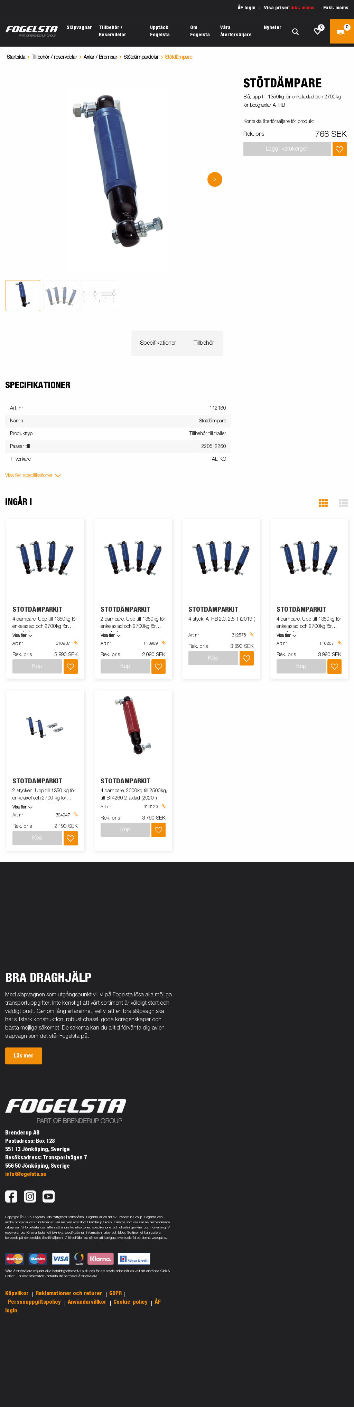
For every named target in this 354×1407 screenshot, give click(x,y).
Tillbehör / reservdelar (54, 57)
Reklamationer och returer (70, 1293)
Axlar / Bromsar (100, 57)
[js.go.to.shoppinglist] (318, 31)
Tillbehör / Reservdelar (112, 31)
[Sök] (295, 31)
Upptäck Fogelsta (160, 31)
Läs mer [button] (24, 1056)
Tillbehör (204, 343)
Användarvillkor (88, 1302)
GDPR (115, 1293)
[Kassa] (342, 31)
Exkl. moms (335, 8)
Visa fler (19, 636)
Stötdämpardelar (141, 57)
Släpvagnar (79, 27)
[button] (323, 503)
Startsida (16, 57)
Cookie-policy (131, 1302)
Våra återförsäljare (236, 31)
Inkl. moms (302, 8)
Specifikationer (158, 343)
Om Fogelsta (200, 31)
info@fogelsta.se (25, 1174)
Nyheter (272, 27)
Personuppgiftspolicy (35, 1302)
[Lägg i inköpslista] (340, 149)
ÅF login (246, 8)
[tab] (23, 295)
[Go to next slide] (214, 179)
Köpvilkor (17, 1293)
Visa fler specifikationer (29, 475)
